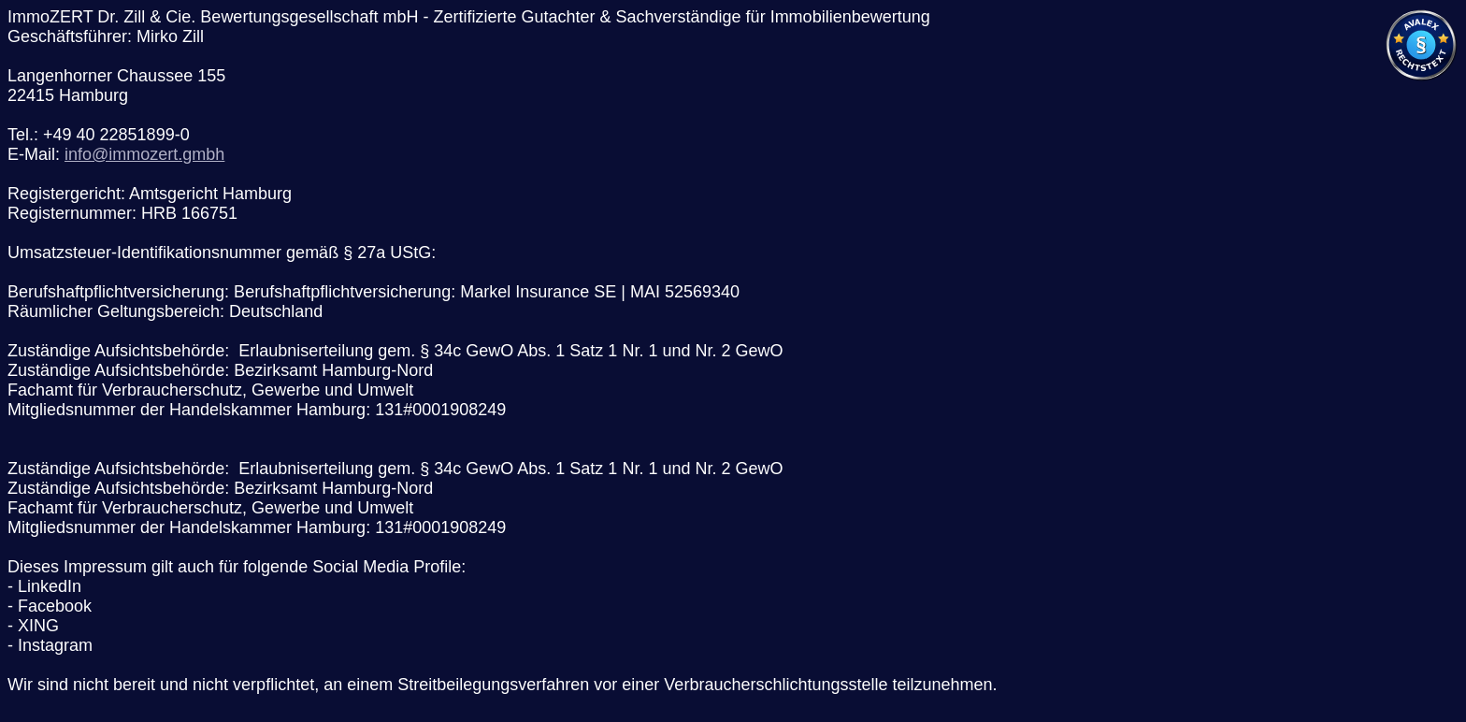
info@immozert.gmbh (144, 154)
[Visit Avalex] (1421, 76)
